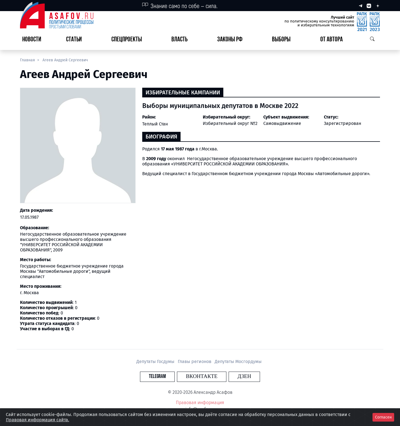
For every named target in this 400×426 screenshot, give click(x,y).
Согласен (383, 417)
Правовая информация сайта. (37, 419)
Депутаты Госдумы (156, 361)
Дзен (234, 376)
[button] (76, 40)
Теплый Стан (155, 124)
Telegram (167, 376)
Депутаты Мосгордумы (238, 361)
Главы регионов (195, 361)
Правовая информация (200, 402)
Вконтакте (202, 376)
